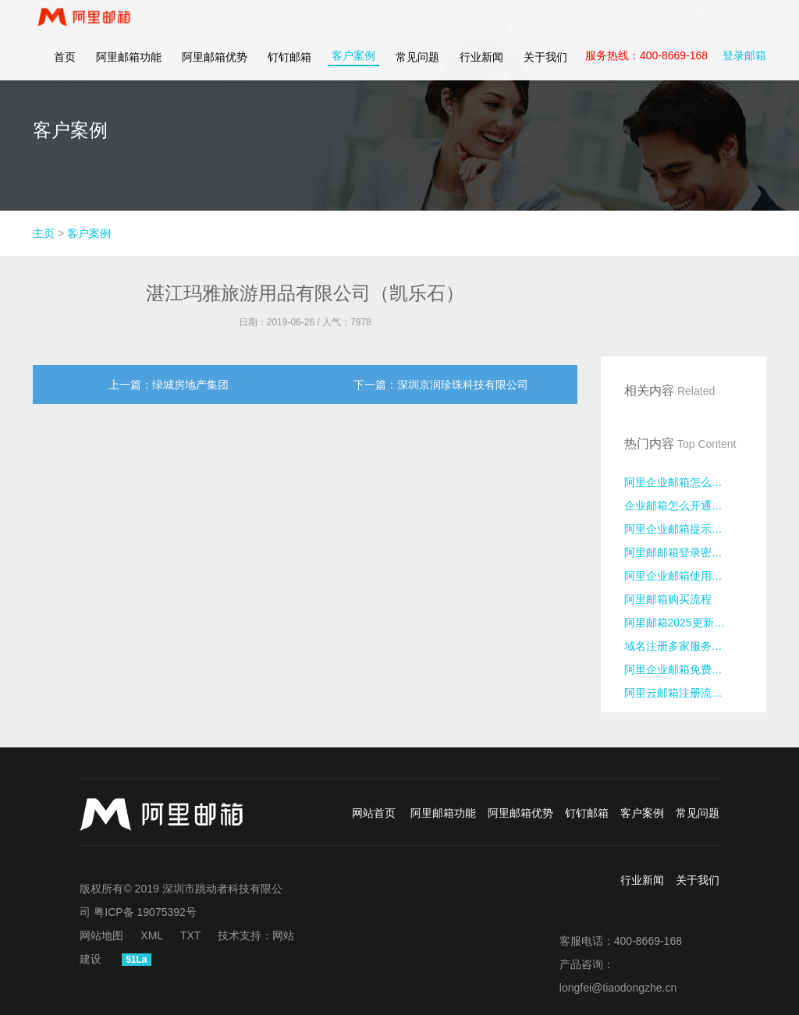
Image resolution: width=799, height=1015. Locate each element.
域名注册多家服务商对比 (684, 646)
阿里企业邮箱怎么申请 (678, 482)
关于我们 (545, 70)
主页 (44, 233)
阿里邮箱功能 (129, 70)
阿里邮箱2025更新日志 (680, 622)
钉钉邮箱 (289, 70)
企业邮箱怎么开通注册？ (684, 505)
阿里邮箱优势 (214, 70)
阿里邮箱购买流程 (668, 599)
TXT (190, 935)
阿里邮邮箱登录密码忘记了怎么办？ (684, 552)
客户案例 (353, 68)
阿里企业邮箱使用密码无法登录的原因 (684, 576)
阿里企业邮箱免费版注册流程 (684, 669)
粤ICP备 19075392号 (145, 912)
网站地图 (101, 935)
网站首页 (374, 813)
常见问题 (417, 70)
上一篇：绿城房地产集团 (168, 384)
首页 (65, 70)
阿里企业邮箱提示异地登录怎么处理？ (684, 529)
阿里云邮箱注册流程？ (678, 693)
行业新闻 (481, 70)
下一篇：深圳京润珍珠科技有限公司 (440, 384)
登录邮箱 (744, 68)
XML (151, 935)
